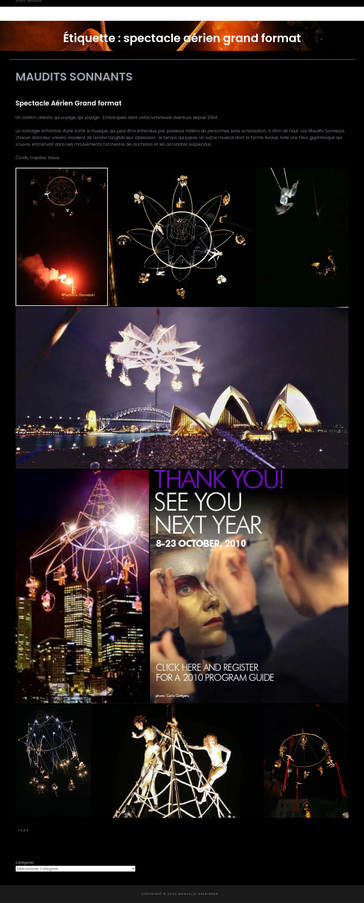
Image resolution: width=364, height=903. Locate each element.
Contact (325, 10)
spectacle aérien (302, 830)
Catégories (25, 862)
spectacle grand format (207, 835)
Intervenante (287, 10)
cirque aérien (231, 830)
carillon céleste (140, 830)
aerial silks (70, 830)
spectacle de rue (158, 835)
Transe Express (182, 825)
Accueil (171, 10)
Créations (244, 10)
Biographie (205, 10)
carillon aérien (102, 830)
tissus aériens (282, 835)
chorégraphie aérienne (187, 830)
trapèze (308, 835)
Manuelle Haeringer (57, 7)
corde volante (264, 830)
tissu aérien (251, 835)
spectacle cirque (117, 835)
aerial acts (42, 830)
